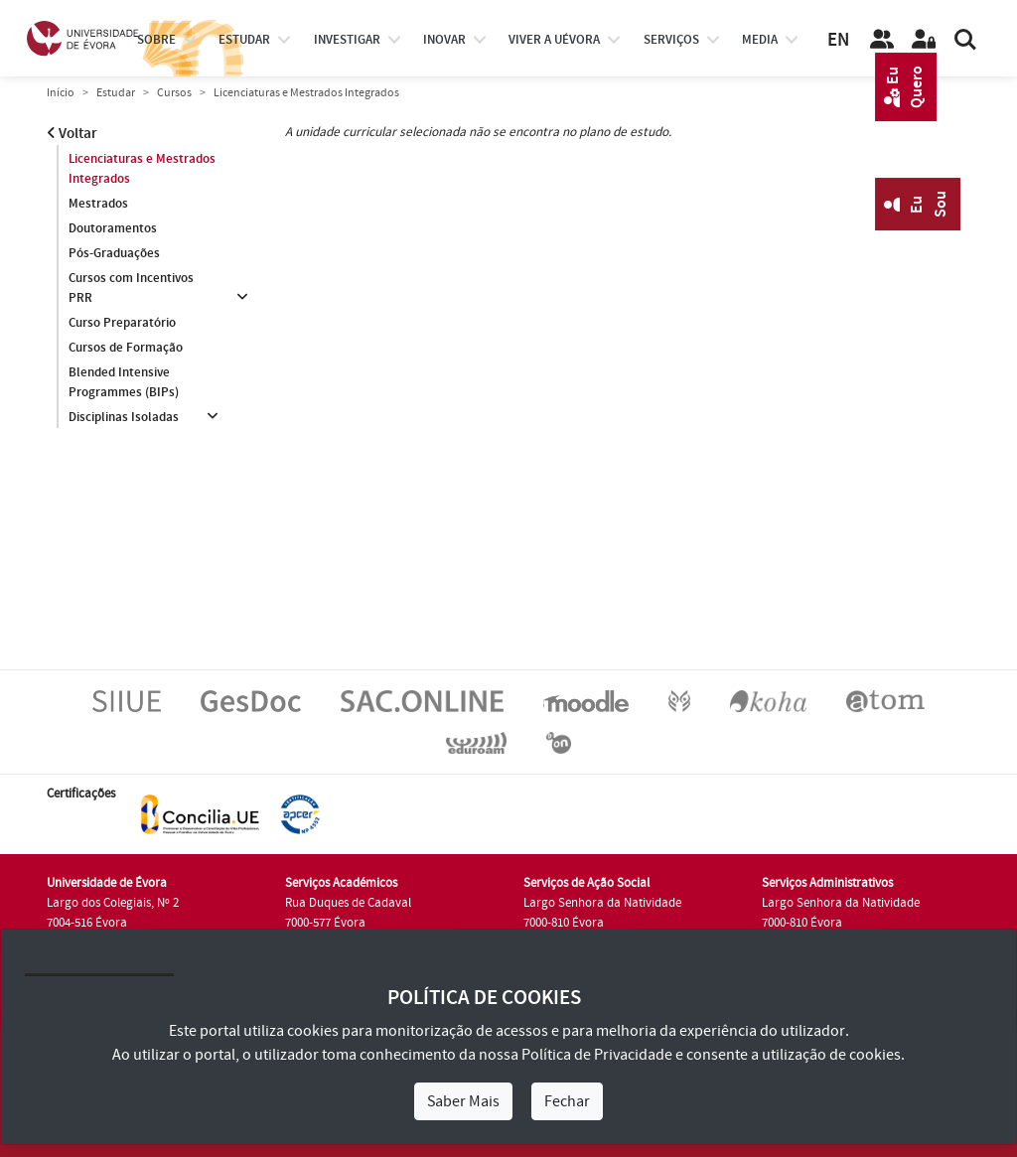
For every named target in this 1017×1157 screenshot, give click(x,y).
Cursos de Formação (126, 348)
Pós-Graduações (114, 253)
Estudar (115, 92)
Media (760, 40)
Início (60, 92)
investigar (347, 40)
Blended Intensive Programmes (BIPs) (124, 382)
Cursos (174, 92)
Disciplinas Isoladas (124, 417)
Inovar (444, 40)
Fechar (567, 1101)
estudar (244, 40)
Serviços (671, 40)
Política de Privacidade (596, 1055)
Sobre (156, 40)
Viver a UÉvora (554, 40)
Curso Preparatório (122, 323)
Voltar (72, 133)
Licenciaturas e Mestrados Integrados (142, 169)
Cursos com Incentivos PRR (131, 288)
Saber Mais (463, 1101)
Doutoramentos (113, 228)
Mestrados (98, 204)
